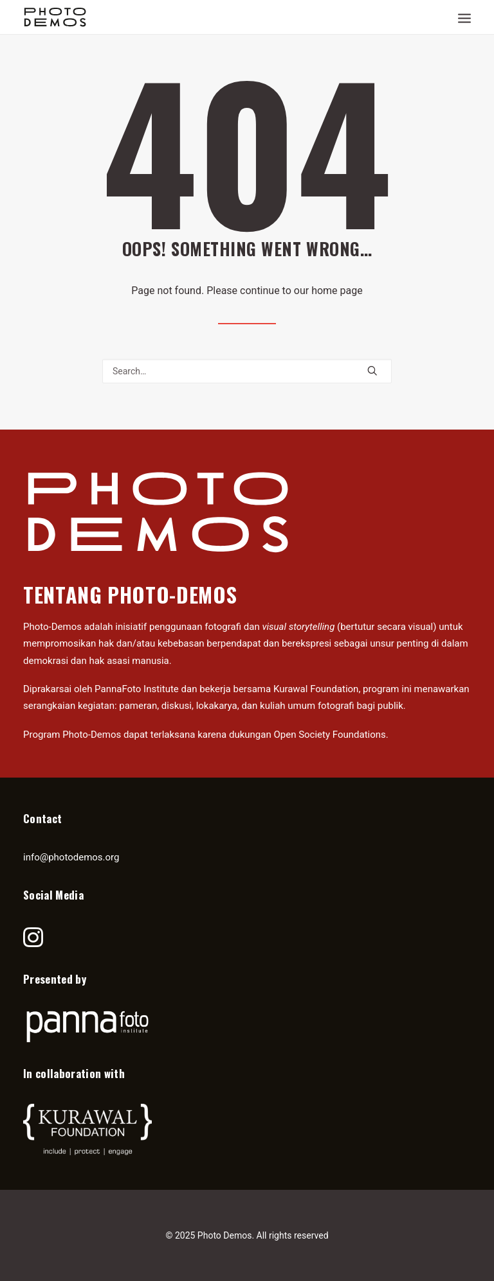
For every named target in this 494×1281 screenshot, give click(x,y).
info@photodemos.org (71, 857)
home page (337, 290)
